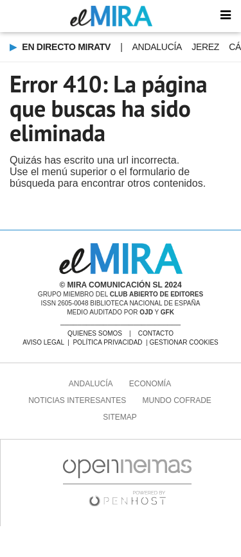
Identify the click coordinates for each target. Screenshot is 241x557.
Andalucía (157, 47)
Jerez (205, 47)
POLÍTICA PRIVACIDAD (107, 342)
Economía (150, 383)
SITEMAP (120, 417)
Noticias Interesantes (77, 400)
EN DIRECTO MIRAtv (65, 47)
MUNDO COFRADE (177, 400)
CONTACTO (156, 333)
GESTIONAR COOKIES (184, 342)
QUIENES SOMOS (94, 333)
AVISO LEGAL (43, 342)
